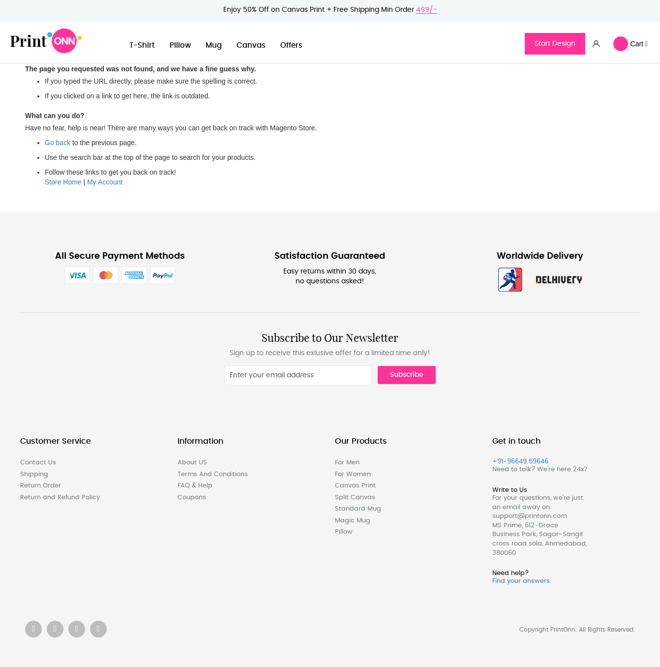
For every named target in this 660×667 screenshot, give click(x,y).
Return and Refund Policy (60, 497)
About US (192, 462)
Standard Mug (358, 509)
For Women (353, 474)
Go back (57, 143)
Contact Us (38, 462)
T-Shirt (142, 45)
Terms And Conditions (213, 474)
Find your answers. (521, 581)
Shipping (34, 474)
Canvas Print (355, 486)
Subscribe (406, 374)
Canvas (251, 45)
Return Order (40, 486)
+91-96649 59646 (520, 461)
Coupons (192, 497)
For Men (347, 462)
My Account (104, 182)
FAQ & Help (195, 486)
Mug (214, 45)
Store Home (63, 182)
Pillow (180, 45)
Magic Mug (352, 520)
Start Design (555, 43)
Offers (291, 45)
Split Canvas (355, 497)
